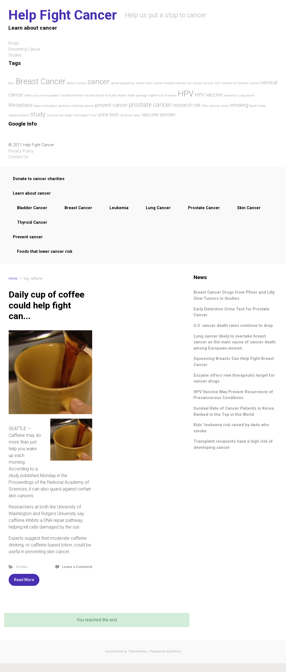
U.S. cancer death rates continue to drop (233, 325)
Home (12, 278)
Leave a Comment (77, 567)
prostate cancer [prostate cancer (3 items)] (150, 104)
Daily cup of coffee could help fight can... (46, 305)
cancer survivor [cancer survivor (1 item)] (203, 83)
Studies (22, 567)
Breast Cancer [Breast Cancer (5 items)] (41, 81)
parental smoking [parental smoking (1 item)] (70, 106)
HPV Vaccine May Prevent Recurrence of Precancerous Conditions (233, 395)
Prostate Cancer (204, 208)
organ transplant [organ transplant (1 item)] (45, 106)
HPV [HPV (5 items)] (186, 93)
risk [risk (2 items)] (197, 105)
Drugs (13, 43)
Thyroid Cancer (32, 222)
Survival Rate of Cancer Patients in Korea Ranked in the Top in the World (234, 411)
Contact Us (18, 157)
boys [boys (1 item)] (11, 83)
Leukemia (118, 208)
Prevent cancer (28, 237)
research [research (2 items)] (182, 105)
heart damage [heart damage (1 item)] (137, 95)
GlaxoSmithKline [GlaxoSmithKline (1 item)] (71, 95)
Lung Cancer (158, 208)
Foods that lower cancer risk (44, 251)
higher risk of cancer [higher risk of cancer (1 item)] (162, 95)
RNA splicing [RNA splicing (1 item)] (211, 106)
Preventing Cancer (24, 49)
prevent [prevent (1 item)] (89, 106)
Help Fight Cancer (62, 15)
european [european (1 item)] (52, 95)
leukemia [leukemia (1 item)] (229, 95)
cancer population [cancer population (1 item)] (123, 83)
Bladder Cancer (32, 208)
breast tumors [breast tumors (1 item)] (77, 83)
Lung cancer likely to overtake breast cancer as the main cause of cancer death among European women (235, 342)
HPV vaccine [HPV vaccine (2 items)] (208, 95)
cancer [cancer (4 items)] (98, 81)
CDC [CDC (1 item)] (217, 83)
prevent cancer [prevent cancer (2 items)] (111, 105)
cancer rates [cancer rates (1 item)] (144, 83)
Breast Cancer (78, 208)
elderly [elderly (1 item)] (29, 95)
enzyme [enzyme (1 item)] (39, 95)
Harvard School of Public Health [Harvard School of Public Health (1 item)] (105, 95)
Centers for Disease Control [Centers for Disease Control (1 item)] (240, 83)
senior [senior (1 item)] (225, 106)
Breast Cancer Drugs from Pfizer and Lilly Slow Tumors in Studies (234, 295)
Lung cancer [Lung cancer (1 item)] (245, 95)
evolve (109, 651)
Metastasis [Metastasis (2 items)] (20, 105)
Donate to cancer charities (39, 178)
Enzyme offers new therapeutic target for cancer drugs (234, 378)
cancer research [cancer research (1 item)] (164, 83)
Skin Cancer (249, 208)
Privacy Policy (21, 151)
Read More (24, 579)
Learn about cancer (32, 193)
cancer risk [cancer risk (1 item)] (184, 83)
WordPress (173, 651)
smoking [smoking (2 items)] (239, 105)
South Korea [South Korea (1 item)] (257, 106)
